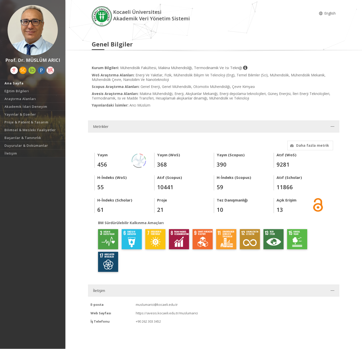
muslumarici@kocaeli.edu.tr (157, 304)
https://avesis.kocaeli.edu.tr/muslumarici (167, 313)
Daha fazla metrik (309, 145)
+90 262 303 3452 (148, 321)
